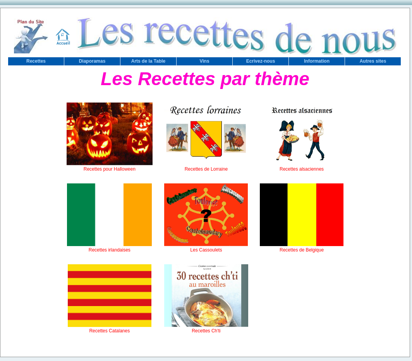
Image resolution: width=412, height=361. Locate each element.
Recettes (36, 61)
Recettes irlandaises (109, 247)
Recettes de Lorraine (206, 166)
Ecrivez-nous (260, 61)
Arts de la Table (148, 61)
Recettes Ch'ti (206, 328)
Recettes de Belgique (301, 247)
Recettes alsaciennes (302, 166)
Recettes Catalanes (109, 328)
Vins (204, 61)
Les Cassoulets (206, 247)
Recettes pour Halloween (110, 166)
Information (317, 61)
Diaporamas (92, 61)
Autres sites (373, 61)
